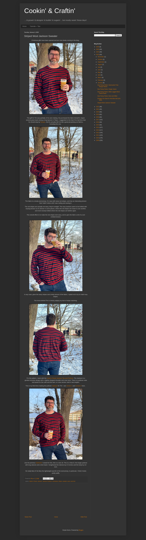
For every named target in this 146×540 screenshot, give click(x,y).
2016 (98, 122)
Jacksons (39, 463)
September (101, 62)
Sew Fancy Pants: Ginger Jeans (106, 89)
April (99, 75)
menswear (55, 481)
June (99, 70)
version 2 (79, 386)
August (100, 64)
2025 (98, 49)
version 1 (69, 386)
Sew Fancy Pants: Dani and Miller (107, 96)
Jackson (55, 386)
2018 (98, 117)
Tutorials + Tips (35, 26)
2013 (98, 130)
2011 (98, 135)
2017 (98, 119)
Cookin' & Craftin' (49, 10)
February (100, 80)
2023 (98, 54)
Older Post (84, 517)
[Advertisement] (55, 499)
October (100, 59)
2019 (98, 114)
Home (24, 26)
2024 (98, 52)
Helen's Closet (33, 481)
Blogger (81, 530)
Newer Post (28, 517)
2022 (98, 106)
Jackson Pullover (47, 481)
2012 (98, 132)
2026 (98, 47)
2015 (98, 125)
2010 (98, 138)
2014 (98, 127)
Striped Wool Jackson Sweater (106, 103)
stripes (60, 481)
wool (68, 481)
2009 (98, 140)
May (99, 72)
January (100, 82)
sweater (65, 481)
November (101, 57)
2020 (98, 112)
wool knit (73, 481)
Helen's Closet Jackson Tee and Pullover (60, 378)
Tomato (42, 122)
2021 (98, 109)
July (99, 67)
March (100, 77)
